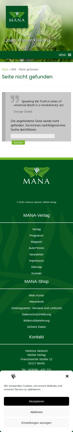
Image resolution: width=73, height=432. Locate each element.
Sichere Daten (36, 326)
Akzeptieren (36, 401)
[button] (67, 376)
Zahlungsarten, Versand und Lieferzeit (36, 308)
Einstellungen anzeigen (36, 422)
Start (5, 69)
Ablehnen (36, 412)
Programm (37, 235)
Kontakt (36, 273)
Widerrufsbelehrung (36, 320)
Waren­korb (36, 301)
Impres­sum (36, 260)
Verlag (36, 229)
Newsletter (36, 254)
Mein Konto (36, 295)
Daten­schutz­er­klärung (36, 314)
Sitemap (36, 266)
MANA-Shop (36, 281)
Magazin (36, 241)
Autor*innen (36, 248)
